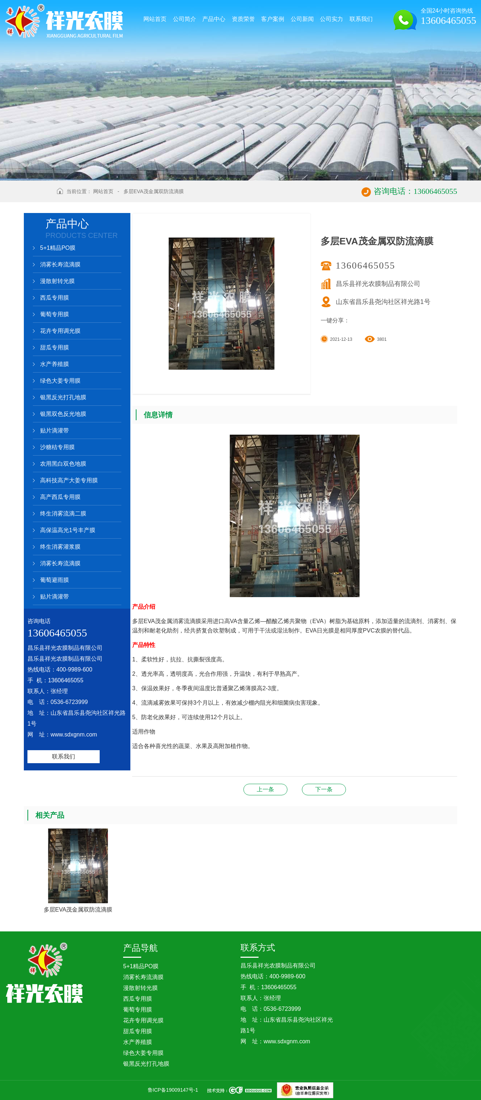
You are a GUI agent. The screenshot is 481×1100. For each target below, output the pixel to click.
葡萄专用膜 (54, 314)
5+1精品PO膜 (57, 248)
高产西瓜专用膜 (60, 497)
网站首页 (103, 191)
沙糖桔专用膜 (57, 447)
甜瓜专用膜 (54, 347)
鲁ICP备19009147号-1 (173, 1090)
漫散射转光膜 (57, 281)
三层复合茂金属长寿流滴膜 (265, 789)
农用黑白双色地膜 (63, 464)
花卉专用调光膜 (60, 331)
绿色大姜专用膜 (60, 381)
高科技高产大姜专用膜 (69, 480)
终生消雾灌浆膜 (60, 547)
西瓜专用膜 (54, 298)
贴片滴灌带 (54, 430)
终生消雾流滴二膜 (63, 513)
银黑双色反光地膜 (63, 414)
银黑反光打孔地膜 (63, 397)
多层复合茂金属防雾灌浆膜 (324, 789)
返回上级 (37, 196)
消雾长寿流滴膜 (60, 264)
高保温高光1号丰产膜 (67, 530)
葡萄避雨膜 (54, 580)
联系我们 (63, 756)
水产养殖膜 (54, 364)
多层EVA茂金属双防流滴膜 (154, 191)
